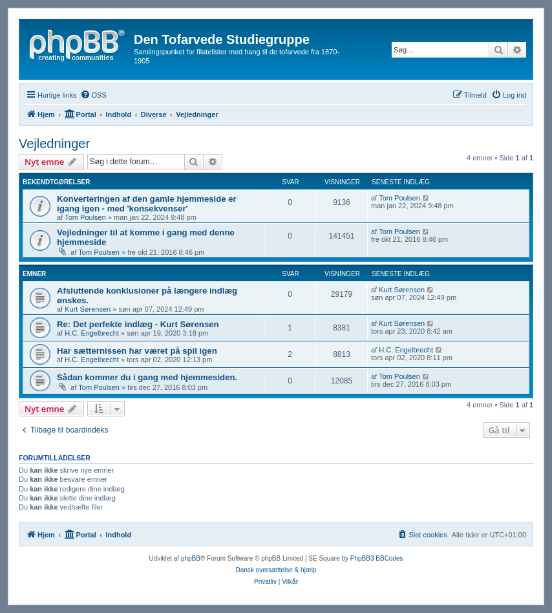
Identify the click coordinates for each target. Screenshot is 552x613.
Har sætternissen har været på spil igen (137, 351)
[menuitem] (93, 95)
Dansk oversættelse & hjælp (275, 570)
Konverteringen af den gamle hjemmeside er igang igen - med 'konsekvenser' (147, 203)
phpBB (190, 558)
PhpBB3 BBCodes (376, 558)
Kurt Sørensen (88, 309)
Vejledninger (54, 143)
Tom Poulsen (85, 217)
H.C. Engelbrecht (92, 333)
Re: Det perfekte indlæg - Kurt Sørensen (138, 324)
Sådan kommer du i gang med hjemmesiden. (147, 377)
